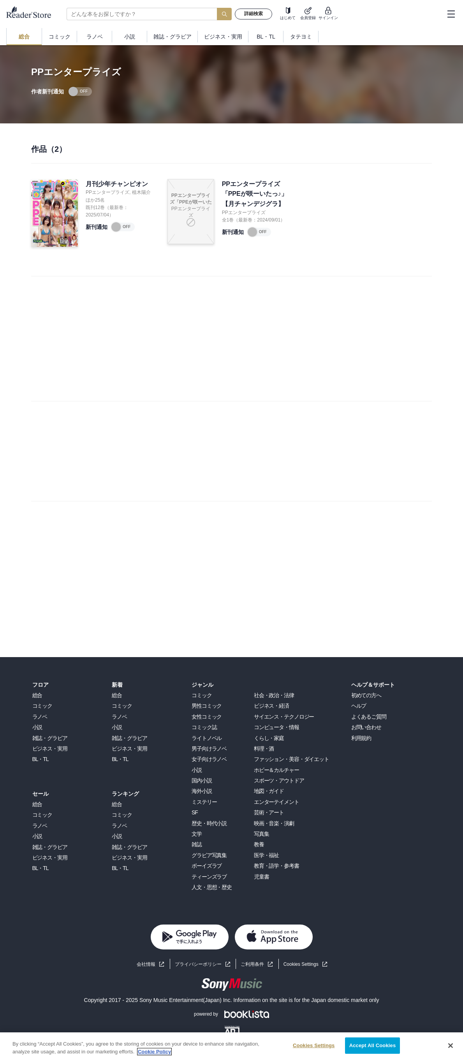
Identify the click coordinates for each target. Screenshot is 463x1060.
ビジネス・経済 (271, 706)
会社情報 (146, 964)
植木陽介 (141, 192)
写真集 (261, 834)
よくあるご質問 (368, 717)
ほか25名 (95, 200)
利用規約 (361, 738)
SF (195, 812)
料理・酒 (264, 748)
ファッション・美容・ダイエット (291, 759)
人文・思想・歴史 (212, 887)
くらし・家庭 (269, 738)
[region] (231, 1046)
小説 (37, 727)
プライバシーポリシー (198, 964)
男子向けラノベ (209, 748)
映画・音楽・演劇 (274, 823)
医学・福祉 (266, 855)
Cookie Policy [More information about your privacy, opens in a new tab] (154, 1052)
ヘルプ (358, 706)
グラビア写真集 (209, 855)
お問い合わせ (366, 727)
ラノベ (40, 717)
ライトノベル (207, 738)
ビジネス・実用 (49, 748)
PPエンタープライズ (107, 192)
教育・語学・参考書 (276, 866)
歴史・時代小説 (209, 823)
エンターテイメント (276, 802)
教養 (259, 844)
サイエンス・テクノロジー (284, 717)
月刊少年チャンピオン (117, 184)
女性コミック (207, 717)
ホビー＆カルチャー (276, 770)
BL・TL (40, 759)
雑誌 (197, 844)
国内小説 (202, 780)
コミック (42, 706)
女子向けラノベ (209, 759)
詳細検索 (253, 13)
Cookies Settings (301, 964)
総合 (37, 695)
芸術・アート (269, 812)
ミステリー (204, 802)
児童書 (261, 877)
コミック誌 (204, 727)
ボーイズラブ (207, 866)
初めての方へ (366, 695)
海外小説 (202, 791)
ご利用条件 (252, 964)
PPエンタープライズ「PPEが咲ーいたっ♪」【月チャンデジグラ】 (254, 194)
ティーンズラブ (209, 877)
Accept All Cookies (372, 1045)
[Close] (450, 1045)
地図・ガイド (269, 791)
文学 (197, 834)
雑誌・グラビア (49, 738)
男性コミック (207, 706)
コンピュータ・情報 (276, 727)
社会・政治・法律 (274, 695)
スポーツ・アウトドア (279, 780)
